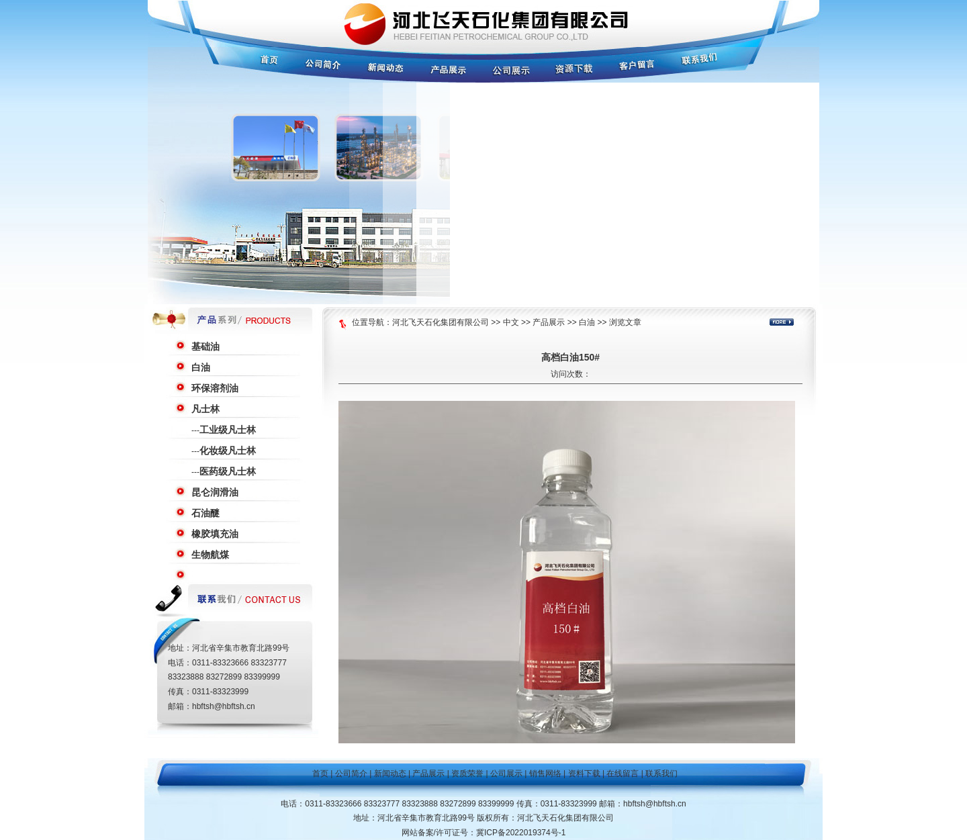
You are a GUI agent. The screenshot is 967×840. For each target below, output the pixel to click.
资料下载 (584, 773)
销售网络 (545, 773)
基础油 (205, 346)
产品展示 (549, 322)
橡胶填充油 (214, 533)
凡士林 (205, 409)
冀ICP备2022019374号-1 (520, 832)
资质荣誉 (467, 773)
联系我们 (661, 773)
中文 (511, 322)
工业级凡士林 (227, 429)
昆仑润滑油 (214, 492)
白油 (200, 367)
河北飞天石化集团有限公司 (440, 322)
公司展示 (506, 773)
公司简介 (351, 773)
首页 (320, 773)
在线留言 (622, 773)
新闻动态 (390, 773)
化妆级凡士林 (227, 450)
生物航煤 (210, 554)
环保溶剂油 (214, 388)
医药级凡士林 (227, 471)
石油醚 (205, 513)
